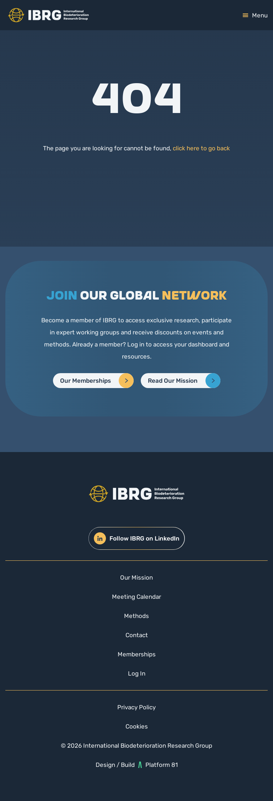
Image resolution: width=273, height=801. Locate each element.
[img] (48, 15)
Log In (136, 673)
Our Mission (136, 577)
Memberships (137, 654)
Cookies (136, 726)
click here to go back (201, 148)
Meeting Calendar (136, 596)
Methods (136, 615)
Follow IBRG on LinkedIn (137, 538)
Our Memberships (85, 380)
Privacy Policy (136, 707)
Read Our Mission (173, 380)
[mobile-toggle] (255, 15)
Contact (136, 635)
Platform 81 (158, 764)
